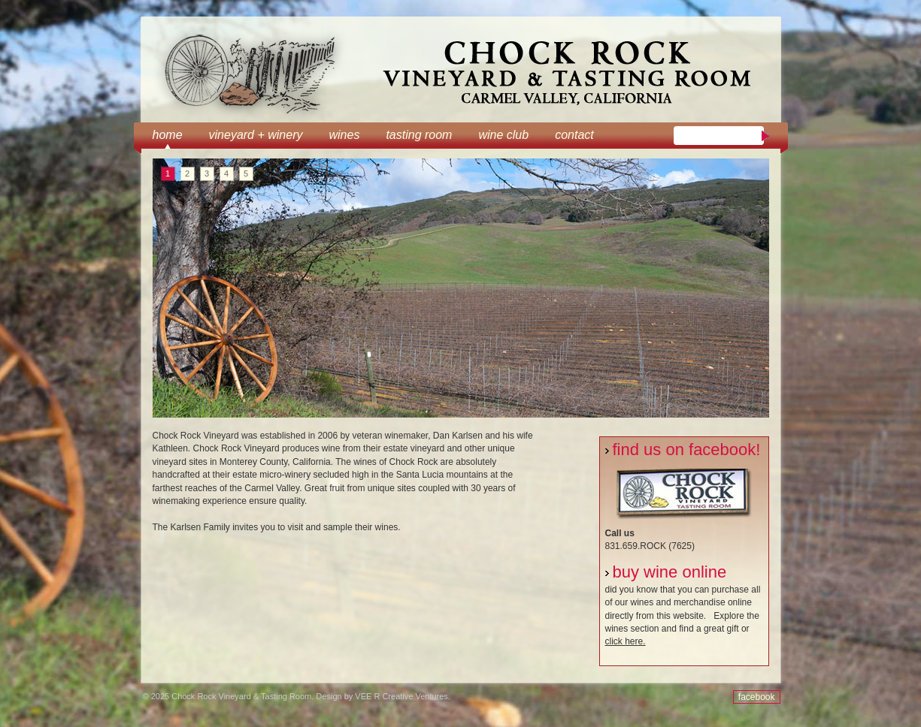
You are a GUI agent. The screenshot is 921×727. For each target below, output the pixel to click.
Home (168, 134)
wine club (503, 134)
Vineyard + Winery (256, 134)
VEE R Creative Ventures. (402, 696)
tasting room (419, 134)
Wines (344, 134)
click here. (625, 641)
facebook (756, 697)
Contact (574, 134)
